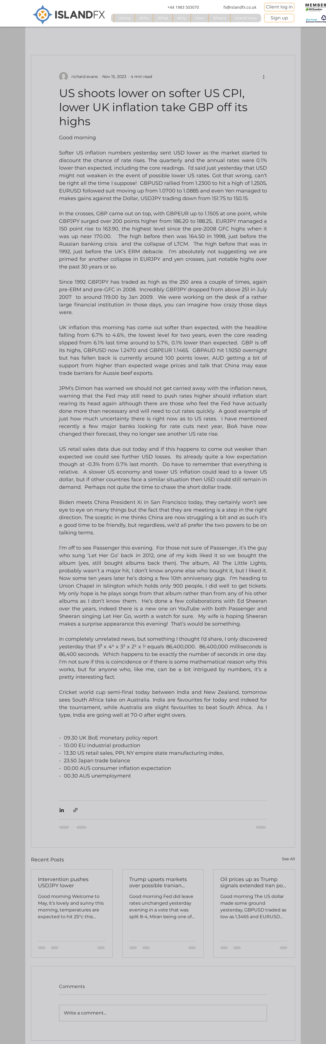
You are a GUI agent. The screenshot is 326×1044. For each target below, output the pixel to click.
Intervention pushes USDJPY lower (63, 882)
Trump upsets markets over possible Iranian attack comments (158, 882)
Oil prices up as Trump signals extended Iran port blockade (253, 882)
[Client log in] (279, 7)
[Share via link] (75, 810)
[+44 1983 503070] (183, 7)
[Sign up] (279, 18)
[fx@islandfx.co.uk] (239, 7)
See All (288, 858)
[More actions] (263, 76)
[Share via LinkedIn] (61, 810)
